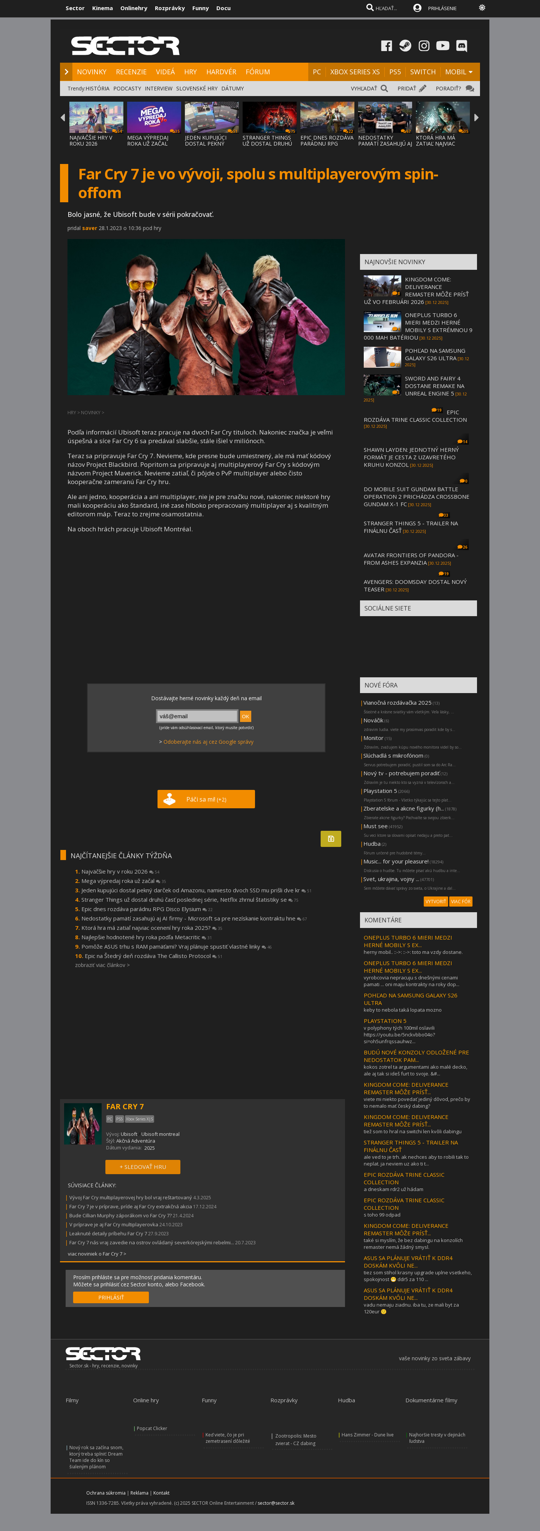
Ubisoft (129, 1134)
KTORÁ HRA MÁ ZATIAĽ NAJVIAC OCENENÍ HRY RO (438, 143)
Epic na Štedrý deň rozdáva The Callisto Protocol (153, 956)
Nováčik (373, 720)
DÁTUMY (232, 88)
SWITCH (423, 71)
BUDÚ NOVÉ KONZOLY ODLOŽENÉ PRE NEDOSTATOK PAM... (416, 1055)
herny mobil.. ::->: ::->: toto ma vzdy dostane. (413, 952)
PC (317, 71)
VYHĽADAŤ (364, 88)
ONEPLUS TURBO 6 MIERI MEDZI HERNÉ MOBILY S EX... (408, 941)
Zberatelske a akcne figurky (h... (403, 808)
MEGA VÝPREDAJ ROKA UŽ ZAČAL (147, 140)
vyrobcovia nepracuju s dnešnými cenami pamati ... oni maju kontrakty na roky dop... (411, 981)
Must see (375, 826)
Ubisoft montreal (160, 1134)
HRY (190, 71)
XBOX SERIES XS (355, 71)
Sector (75, 8)
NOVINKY (91, 71)
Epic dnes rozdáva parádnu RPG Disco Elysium (147, 909)
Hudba (372, 843)
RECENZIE (131, 71)
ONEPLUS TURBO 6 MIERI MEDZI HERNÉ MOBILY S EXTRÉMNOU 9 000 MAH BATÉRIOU (418, 326)
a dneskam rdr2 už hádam (393, 1189)
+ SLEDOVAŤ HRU (143, 1166)
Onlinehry (133, 8)
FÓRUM (258, 71)
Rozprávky (170, 8)
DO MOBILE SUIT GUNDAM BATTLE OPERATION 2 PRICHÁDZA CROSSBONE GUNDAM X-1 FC (417, 496)
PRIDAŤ (407, 88)
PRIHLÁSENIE (442, 8)
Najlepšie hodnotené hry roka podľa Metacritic (146, 937)
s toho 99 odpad (382, 1214)
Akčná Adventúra (135, 1140)
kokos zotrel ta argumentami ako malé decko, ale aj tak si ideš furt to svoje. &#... (415, 1070)
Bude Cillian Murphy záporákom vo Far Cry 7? (120, 1215)
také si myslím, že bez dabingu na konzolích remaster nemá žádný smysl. (413, 1243)
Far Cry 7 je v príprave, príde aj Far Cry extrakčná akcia (130, 1206)
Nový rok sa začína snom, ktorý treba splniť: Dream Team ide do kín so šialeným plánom (96, 1457)
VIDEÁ (165, 71)
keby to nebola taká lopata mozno (403, 1009)
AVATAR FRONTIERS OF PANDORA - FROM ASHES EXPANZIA (411, 558)
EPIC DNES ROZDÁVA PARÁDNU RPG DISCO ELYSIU (327, 143)
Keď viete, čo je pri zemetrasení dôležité (228, 1438)
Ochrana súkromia (106, 1493)
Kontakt (161, 1493)
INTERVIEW (158, 88)
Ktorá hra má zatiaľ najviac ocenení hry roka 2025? (151, 927)
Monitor (373, 737)
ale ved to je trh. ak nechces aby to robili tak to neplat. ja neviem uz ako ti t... (416, 1160)
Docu (223, 8)
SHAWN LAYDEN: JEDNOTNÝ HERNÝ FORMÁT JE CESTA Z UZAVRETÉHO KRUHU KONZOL (411, 457)
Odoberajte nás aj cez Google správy (209, 741)
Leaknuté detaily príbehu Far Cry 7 (108, 1233)
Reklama (139, 1493)
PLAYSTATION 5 (385, 1020)
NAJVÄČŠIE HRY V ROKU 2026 (90, 140)
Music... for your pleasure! (396, 861)
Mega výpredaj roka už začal (123, 880)
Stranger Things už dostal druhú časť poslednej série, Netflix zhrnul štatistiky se (189, 899)
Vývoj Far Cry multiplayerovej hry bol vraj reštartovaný (130, 1197)
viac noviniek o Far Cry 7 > (97, 1253)
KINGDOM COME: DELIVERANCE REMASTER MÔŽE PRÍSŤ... (406, 1088)
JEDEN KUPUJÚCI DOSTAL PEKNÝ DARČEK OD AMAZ (208, 143)
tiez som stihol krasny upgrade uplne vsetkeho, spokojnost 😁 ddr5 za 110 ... (418, 1276)
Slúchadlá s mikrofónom (393, 755)
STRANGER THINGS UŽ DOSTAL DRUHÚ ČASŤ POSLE (267, 143)
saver (89, 228)
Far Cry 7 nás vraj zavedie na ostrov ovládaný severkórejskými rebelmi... (151, 1242)
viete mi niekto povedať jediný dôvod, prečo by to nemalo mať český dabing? (417, 1102)
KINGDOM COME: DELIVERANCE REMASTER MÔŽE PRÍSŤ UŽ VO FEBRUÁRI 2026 (416, 290)
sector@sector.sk (276, 1503)
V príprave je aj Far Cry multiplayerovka (113, 1224)
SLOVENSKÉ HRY (197, 88)
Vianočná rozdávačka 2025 (397, 702)
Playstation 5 (380, 790)
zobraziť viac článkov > (102, 965)
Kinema (102, 8)
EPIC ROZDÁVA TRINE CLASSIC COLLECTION (415, 415)
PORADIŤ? (448, 88)
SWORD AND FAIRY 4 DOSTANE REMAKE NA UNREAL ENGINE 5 (434, 385)
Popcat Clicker (152, 1428)
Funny (200, 8)
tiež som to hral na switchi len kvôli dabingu (413, 1131)
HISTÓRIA (98, 88)
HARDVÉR (221, 71)
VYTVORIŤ (436, 901)
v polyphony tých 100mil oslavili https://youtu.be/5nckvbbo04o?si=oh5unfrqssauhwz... (399, 1034)
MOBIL (455, 71)
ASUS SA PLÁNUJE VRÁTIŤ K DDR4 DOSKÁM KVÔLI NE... (408, 1261)
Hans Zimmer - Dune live (368, 1435)
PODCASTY (127, 88)
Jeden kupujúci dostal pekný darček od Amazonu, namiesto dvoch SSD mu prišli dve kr (196, 890)
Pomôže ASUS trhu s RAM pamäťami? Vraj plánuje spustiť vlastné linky (176, 946)
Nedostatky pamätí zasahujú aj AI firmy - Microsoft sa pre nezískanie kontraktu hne (194, 918)
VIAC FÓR (461, 901)
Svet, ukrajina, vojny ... (391, 879)
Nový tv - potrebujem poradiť (401, 773)
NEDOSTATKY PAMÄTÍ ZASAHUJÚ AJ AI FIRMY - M (385, 143)
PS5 (395, 71)
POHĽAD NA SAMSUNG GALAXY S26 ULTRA (435, 354)
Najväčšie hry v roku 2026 (120, 871)
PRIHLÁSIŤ (111, 1297)
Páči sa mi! (206, 799)
